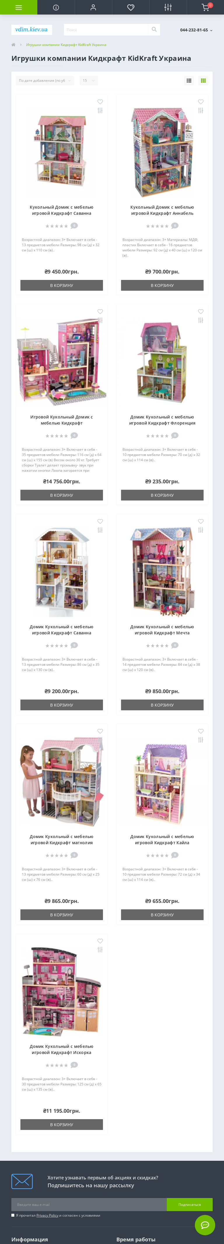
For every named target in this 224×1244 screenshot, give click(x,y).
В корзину (61, 285)
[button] (93, 7)
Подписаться (189, 1204)
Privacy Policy (47, 1215)
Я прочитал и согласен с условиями (58, 1215)
